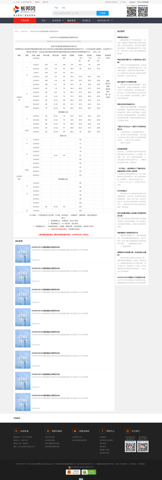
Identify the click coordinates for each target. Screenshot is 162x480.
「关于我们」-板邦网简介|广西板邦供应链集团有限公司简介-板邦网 (131, 170)
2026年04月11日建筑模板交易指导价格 (46, 289)
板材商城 (58, 20)
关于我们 (123, 2)
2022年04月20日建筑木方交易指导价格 (131, 277)
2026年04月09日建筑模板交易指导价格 (46, 332)
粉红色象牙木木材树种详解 (126, 82)
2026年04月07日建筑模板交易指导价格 (46, 374)
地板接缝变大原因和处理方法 (127, 233)
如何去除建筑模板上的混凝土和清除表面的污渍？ (131, 214)
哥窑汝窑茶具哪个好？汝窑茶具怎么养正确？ (131, 61)
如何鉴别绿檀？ (122, 149)
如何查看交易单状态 (52, 446)
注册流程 (103, 437)
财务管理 (103, 443)
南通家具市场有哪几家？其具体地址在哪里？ (131, 253)
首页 (44, 20)
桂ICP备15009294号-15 (85, 464)
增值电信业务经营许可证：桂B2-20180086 (112, 464)
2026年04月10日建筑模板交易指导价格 (46, 311)
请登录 (37, 2)
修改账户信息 (104, 450)
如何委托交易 (50, 440)
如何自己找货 (50, 437)
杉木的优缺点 (122, 191)
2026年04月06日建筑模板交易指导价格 (46, 395)
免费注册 (45, 2)
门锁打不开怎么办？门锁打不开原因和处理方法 (131, 128)
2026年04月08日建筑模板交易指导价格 (46, 353)
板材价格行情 (105, 20)
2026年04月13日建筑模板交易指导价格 (46, 247)
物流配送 (86, 20)
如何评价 (103, 446)
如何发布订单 (77, 437)
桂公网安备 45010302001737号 (81, 467)
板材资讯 (71, 20)
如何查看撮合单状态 (52, 443)
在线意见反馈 (104, 453)
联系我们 (142, 464)
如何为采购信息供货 (79, 440)
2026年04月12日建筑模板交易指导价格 (46, 268)
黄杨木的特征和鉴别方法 (126, 104)
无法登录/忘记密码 (106, 440)
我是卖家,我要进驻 (111, 2)
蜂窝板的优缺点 (122, 37)
